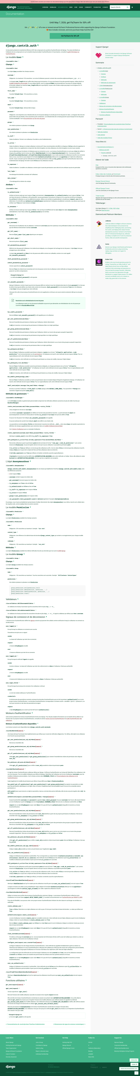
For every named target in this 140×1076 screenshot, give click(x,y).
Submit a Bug (39, 1048)
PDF (114, 208)
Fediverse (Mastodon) (94, 1048)
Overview (45, 7)
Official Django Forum (103, 188)
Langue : (134, 1064)
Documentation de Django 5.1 (105, 147)
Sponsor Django (118, 1042)
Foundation (97, 7)
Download (53, 7)
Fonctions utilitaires (104, 115)
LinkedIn (90, 1054)
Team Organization (11, 1048)
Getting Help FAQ (67, 1042)
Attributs (103, 77)
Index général (101, 135)
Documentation (63, 7)
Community (88, 7)
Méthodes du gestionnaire (108, 82)
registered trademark (51, 1072)
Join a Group (39, 1042)
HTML (111, 208)
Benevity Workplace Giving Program (124, 1051)
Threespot (95, 1067)
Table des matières (102, 132)
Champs (103, 74)
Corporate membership (120, 1045)
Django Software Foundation (14, 1051)
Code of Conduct (10, 1054)
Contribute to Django (41, 1045)
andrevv (106, 1067)
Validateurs (102, 103)
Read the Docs (105, 210)
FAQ (97, 165)
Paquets (106, 152)
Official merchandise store (121, 1048)
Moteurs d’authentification (106, 109)
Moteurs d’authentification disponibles (111, 112)
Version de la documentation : (129, 1068)
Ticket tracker (100, 196)
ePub (118, 208)
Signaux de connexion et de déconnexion (110, 106)
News (70, 7)
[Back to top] (136, 1073)
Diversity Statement (11, 1057)
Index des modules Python (104, 137)
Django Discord (66, 1045)
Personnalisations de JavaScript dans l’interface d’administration (25, 1024)
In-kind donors (53, 1067)
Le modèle (103, 71)
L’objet (106, 85)
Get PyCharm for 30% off (70, 36)
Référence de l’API (104, 150)
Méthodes (104, 79)
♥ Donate (105, 7)
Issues (81, 7)
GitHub (90, 1042)
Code (75, 7)
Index (97, 174)
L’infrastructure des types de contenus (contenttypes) (69, 1024)
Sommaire (117, 174)
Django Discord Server (103, 181)
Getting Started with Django (13, 1045)
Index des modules (106, 174)
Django (11, 7)
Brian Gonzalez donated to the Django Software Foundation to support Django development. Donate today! (118, 55)
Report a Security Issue (42, 1051)
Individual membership (42, 1054)
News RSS (91, 1057)
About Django (9, 1042)
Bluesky (90, 1051)
